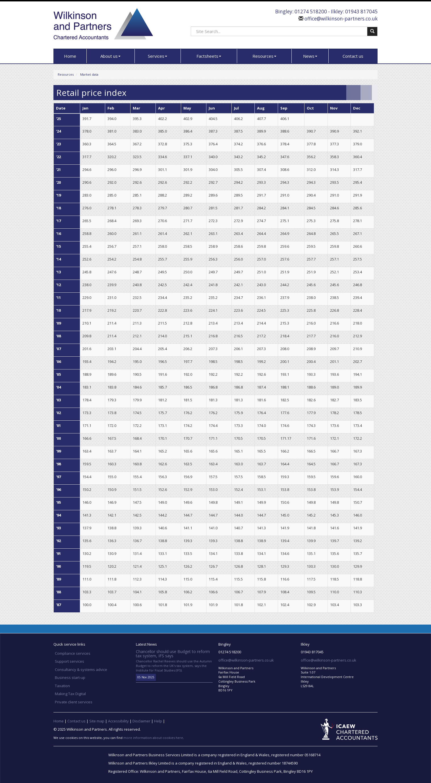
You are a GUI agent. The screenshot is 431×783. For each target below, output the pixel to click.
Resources (264, 56)
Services (157, 56)
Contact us (353, 56)
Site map (96, 721)
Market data (89, 74)
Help (158, 721)
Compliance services (72, 653)
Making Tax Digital (70, 693)
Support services (69, 661)
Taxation (62, 685)
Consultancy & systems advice (81, 669)
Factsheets (208, 56)
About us (110, 56)
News (310, 56)
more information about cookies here (153, 738)
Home (70, 56)
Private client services (73, 702)
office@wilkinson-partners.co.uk (340, 18)
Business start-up (70, 677)
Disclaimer (141, 721)
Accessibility (118, 721)
